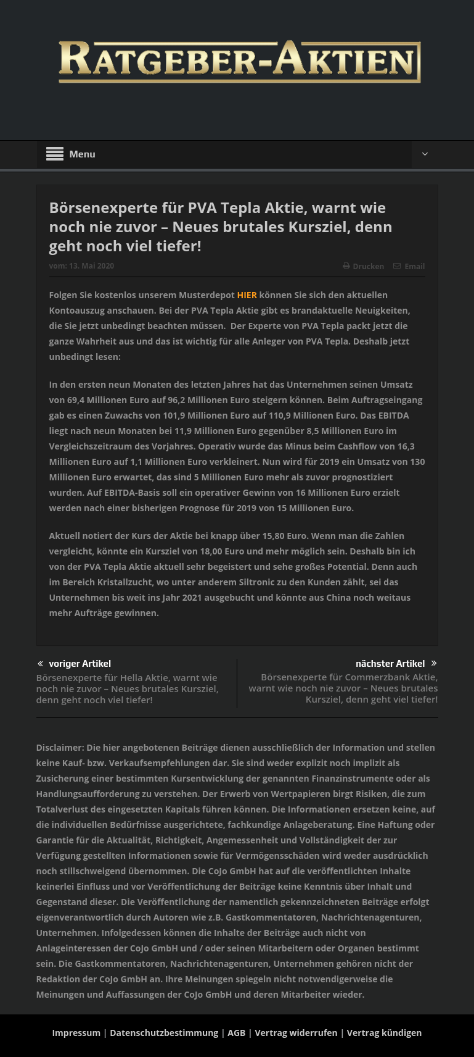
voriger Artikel (75, 664)
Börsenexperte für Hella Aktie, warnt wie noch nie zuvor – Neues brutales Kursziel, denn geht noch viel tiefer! (127, 688)
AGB (236, 1032)
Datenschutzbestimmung (164, 1032)
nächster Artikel (396, 663)
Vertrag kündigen (384, 1032)
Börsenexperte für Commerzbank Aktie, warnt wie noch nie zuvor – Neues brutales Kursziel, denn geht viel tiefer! (343, 688)
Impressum (76, 1032)
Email (409, 266)
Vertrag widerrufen (296, 1032)
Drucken (364, 266)
